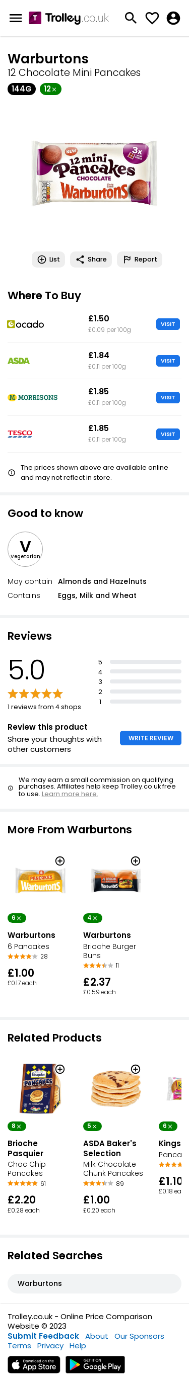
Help (78, 1345)
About (96, 1336)
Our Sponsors (139, 1336)
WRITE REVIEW (151, 738)
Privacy (50, 1345)
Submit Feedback (43, 1336)
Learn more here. (70, 794)
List (48, 259)
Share (91, 259)
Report (139, 259)
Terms (19, 1345)
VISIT (168, 324)
